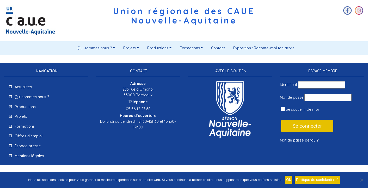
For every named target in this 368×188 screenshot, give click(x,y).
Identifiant (288, 84)
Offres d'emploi (28, 136)
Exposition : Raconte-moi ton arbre (264, 48)
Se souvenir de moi (300, 109)
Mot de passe (291, 97)
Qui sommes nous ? (94, 48)
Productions (157, 48)
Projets (129, 48)
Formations (190, 48)
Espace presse (28, 146)
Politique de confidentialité (317, 180)
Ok (288, 180)
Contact (218, 48)
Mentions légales (29, 156)
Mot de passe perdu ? (299, 140)
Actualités (23, 87)
